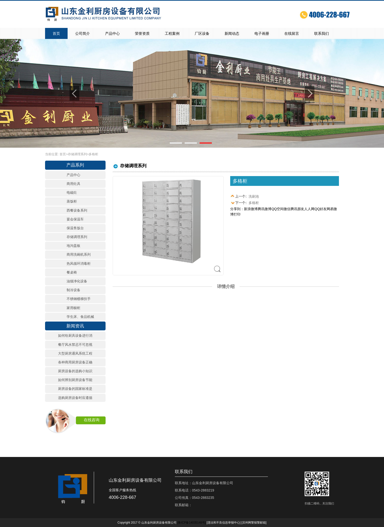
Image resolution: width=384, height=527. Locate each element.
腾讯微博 (264, 209)
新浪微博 (251, 209)
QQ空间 (277, 209)
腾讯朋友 (297, 209)
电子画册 (261, 33)
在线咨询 (91, 420)
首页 (56, 33)
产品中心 (112, 33)
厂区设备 (202, 33)
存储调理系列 (77, 154)
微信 (287, 209)
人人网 (309, 209)
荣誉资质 (142, 33)
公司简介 (82, 33)
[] (191, 522)
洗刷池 (244, 196)
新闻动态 (232, 33)
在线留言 (291, 33)
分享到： (237, 209)
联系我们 (321, 33)
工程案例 (172, 33)
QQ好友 (320, 209)
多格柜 (244, 202)
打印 (237, 214)
